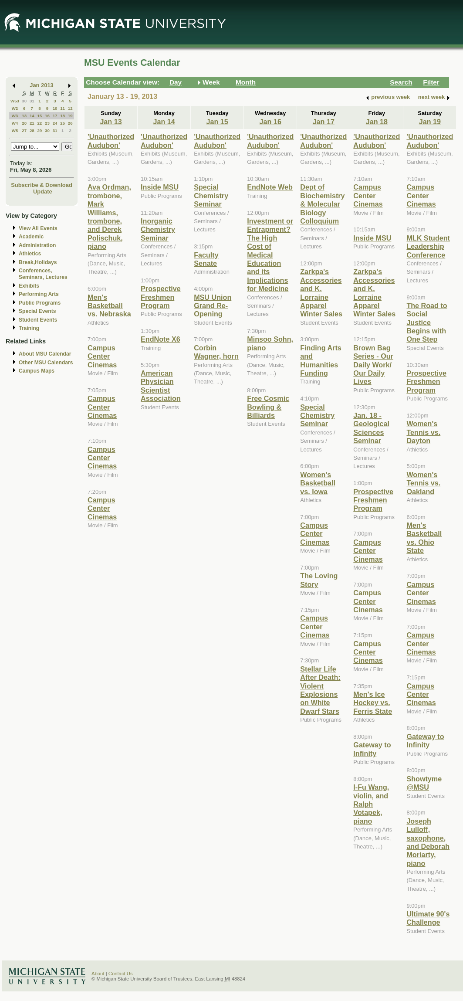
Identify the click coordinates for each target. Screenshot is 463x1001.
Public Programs (40, 303)
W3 (15, 115)
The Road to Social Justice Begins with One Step (426, 322)
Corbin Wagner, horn (216, 352)
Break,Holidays (38, 262)
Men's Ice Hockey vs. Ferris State (372, 702)
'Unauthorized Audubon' (111, 140)
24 (55, 123)
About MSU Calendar (45, 354)
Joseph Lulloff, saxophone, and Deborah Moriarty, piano (427, 842)
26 (70, 123)
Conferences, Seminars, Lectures (43, 274)
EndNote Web (270, 187)
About (98, 973)
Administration (37, 245)
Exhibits (29, 286)
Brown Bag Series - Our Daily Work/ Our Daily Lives (373, 365)
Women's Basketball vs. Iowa (317, 483)
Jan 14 (164, 122)
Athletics (30, 254)
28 (32, 130)
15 (39, 115)
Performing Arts (39, 294)
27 (24, 130)
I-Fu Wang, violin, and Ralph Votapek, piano (371, 804)
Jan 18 (377, 122)
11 (62, 108)
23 (47, 123)
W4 (15, 123)
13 (24, 115)
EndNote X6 (160, 339)
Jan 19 (430, 122)
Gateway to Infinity (372, 749)
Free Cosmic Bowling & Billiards (268, 406)
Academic (31, 237)
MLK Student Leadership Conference (428, 246)
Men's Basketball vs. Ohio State (424, 537)
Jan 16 (270, 122)
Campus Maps (36, 371)
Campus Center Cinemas (102, 356)
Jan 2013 (42, 85)
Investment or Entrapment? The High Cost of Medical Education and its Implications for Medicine (270, 254)
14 (32, 115)
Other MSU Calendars (46, 363)
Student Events (38, 320)
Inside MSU (160, 187)
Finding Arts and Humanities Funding (320, 360)
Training (29, 328)
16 (47, 115)
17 (55, 115)
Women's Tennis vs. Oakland (423, 483)
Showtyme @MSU (424, 783)
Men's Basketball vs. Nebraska (109, 305)
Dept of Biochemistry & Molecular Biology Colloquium (322, 204)
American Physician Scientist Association (161, 385)
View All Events (38, 228)
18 (62, 115)
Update (42, 191)
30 (24, 100)
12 (70, 108)
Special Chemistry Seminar (211, 195)
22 (39, 123)
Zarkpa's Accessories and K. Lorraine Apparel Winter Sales (321, 293)
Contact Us (120, 973)
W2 (15, 108)
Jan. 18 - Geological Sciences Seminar (371, 428)
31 (32, 100)
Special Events (37, 311)
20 (24, 123)
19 (70, 115)
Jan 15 (217, 122)
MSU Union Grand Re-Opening (212, 305)
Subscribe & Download (41, 185)
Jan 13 (111, 122)
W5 (15, 130)
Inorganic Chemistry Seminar (158, 229)
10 (55, 108)
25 (62, 123)
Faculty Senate (206, 259)
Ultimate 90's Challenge (427, 918)
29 (39, 130)
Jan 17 (324, 122)
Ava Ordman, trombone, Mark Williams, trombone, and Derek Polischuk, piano (109, 216)
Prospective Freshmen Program (161, 297)
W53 (14, 100)
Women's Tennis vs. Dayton (423, 432)
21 (32, 123)
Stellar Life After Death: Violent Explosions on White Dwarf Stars (320, 690)
